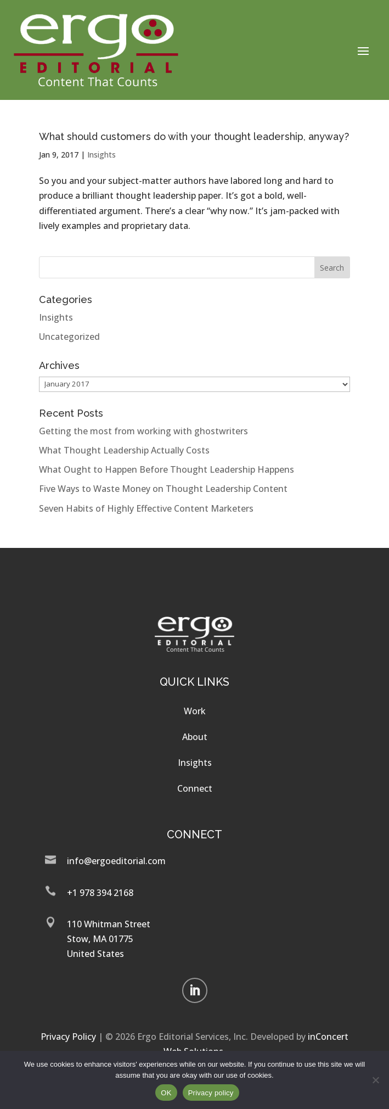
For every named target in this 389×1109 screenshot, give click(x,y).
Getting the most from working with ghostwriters (143, 431)
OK (166, 1093)
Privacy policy (211, 1093)
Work (195, 711)
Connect (194, 788)
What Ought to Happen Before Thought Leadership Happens (166, 469)
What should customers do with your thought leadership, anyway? (194, 136)
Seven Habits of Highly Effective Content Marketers (146, 508)
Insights (101, 154)
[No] (375, 1079)
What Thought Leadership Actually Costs (124, 450)
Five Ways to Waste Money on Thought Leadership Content (163, 489)
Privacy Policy (68, 1036)
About (194, 737)
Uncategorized (69, 337)
